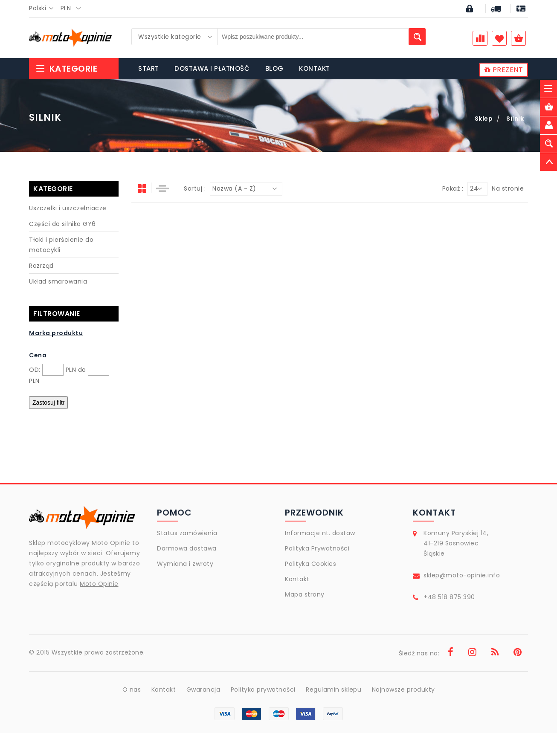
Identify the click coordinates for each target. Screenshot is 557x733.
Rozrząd (41, 265)
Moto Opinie (99, 583)
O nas (131, 689)
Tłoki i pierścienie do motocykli (61, 244)
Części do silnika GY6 (62, 224)
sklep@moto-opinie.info (462, 575)
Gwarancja (203, 689)
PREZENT (503, 70)
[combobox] (43, 8)
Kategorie (66, 69)
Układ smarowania (58, 281)
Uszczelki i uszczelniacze (68, 208)
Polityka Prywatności (317, 548)
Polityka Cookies (310, 563)
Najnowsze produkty (403, 689)
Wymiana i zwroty (185, 563)
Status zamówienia (187, 533)
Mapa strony (305, 594)
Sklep (484, 118)
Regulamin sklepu (333, 689)
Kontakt (297, 579)
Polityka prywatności (263, 689)
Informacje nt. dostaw (320, 533)
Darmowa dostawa (187, 548)
